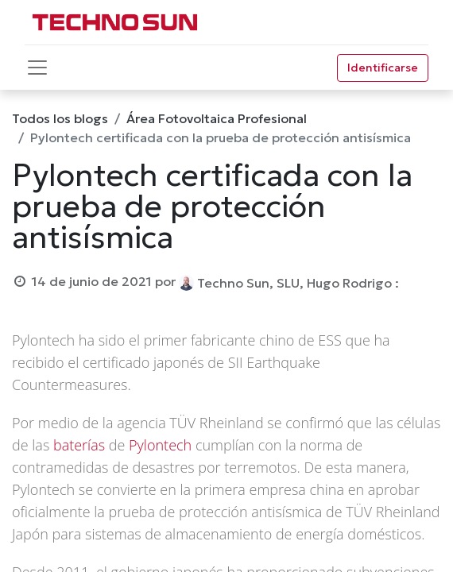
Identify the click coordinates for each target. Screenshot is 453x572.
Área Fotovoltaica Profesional (216, 118)
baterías (79, 444)
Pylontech (160, 444)
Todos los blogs (60, 118)
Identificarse (382, 67)
